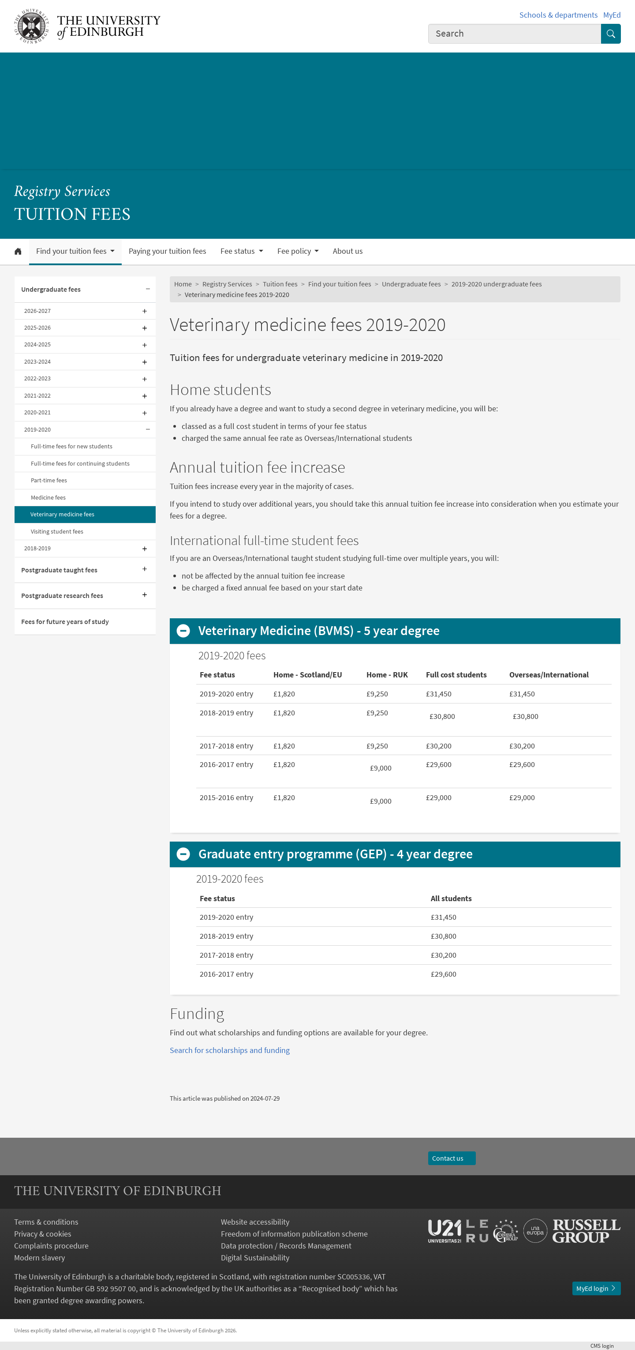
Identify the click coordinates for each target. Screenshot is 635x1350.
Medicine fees (48, 497)
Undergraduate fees (51, 289)
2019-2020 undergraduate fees (497, 283)
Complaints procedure (51, 1246)
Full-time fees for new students (71, 446)
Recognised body (330, 1288)
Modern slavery (39, 1257)
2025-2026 (37, 327)
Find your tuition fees (339, 283)
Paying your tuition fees (167, 251)
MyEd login (596, 1288)
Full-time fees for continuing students (80, 463)
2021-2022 (37, 395)
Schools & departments (558, 15)
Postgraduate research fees (62, 595)
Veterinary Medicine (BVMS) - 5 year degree (319, 631)
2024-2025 (37, 344)
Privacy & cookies (42, 1234)
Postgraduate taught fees (59, 569)
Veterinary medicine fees (62, 514)
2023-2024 (37, 361)
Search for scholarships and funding (230, 1050)
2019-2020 (37, 429)
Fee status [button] (238, 251)
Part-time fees (49, 480)
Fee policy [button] (295, 251)
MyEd (612, 15)
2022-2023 (37, 378)
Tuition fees (280, 283)
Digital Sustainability (255, 1257)
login (605, 1345)
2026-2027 (37, 311)
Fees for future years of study (65, 621)
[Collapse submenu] (148, 290)
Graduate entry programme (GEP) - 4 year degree (335, 854)
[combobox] (515, 34)
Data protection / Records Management (286, 1246)
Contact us (452, 1158)
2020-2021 (37, 412)
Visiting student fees (57, 531)
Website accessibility (255, 1222)
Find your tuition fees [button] (72, 251)
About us (348, 251)
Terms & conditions (46, 1222)
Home (183, 283)
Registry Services (62, 192)
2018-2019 (37, 548)
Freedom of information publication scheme (294, 1234)
